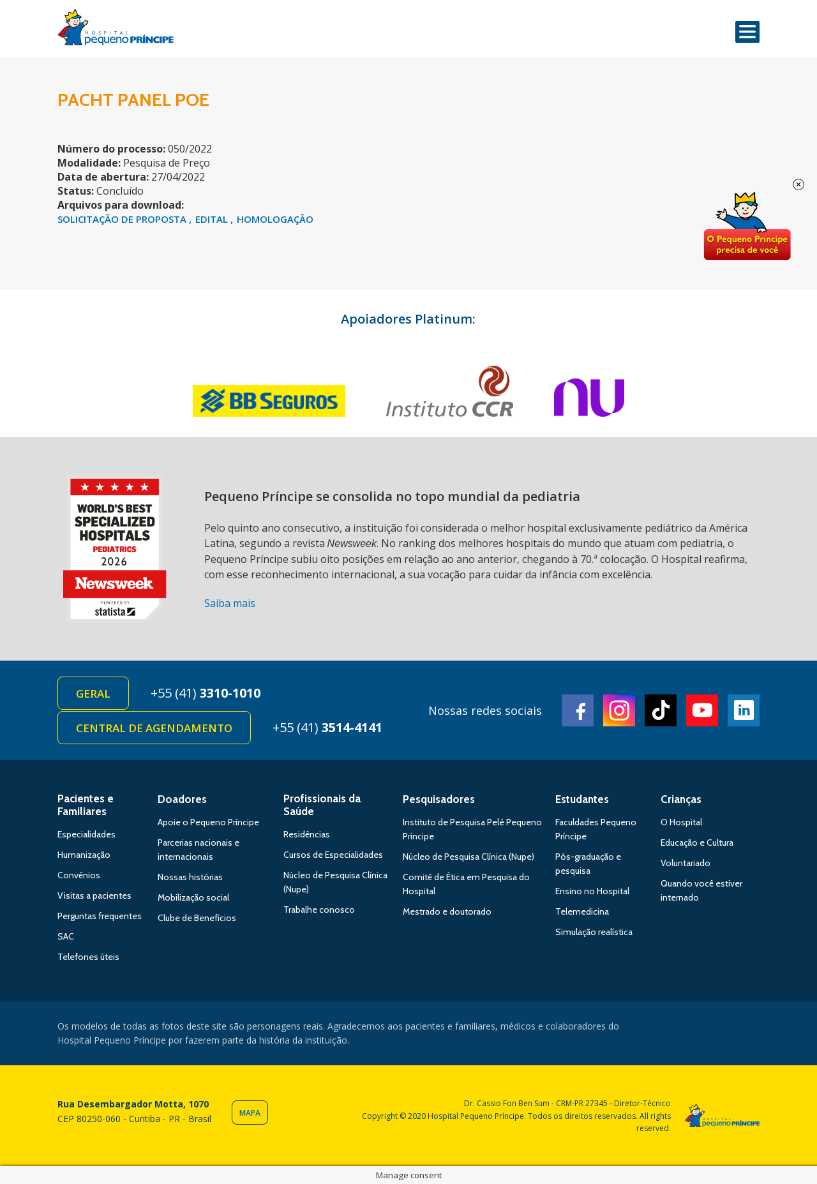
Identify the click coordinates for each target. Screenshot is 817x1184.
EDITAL (212, 219)
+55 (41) (205, 692)
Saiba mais (229, 603)
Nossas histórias (190, 877)
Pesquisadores (439, 799)
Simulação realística (594, 932)
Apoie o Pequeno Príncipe (208, 822)
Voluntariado (685, 863)
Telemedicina (582, 911)
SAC (65, 936)
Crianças (681, 799)
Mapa (249, 1112)
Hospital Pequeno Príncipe (115, 30)
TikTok (661, 710)
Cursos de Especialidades (333, 854)
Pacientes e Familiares (85, 805)
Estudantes (582, 799)
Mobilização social (193, 897)
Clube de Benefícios (197, 918)
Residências (306, 834)
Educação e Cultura (697, 842)
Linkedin (744, 710)
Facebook (578, 710)
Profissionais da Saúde (322, 805)
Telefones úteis (88, 957)
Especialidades (86, 834)
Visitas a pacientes (94, 895)
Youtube (702, 710)
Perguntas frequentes (99, 916)
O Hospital (681, 822)
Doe (747, 226)
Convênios (78, 875)
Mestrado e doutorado (447, 911)
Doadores (182, 799)
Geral (93, 693)
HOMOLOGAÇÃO (275, 219)
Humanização (83, 854)
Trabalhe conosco (319, 909)
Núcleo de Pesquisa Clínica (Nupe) (468, 856)
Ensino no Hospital (592, 891)
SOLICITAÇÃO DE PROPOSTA (123, 219)
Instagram (619, 710)
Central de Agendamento (154, 728)
